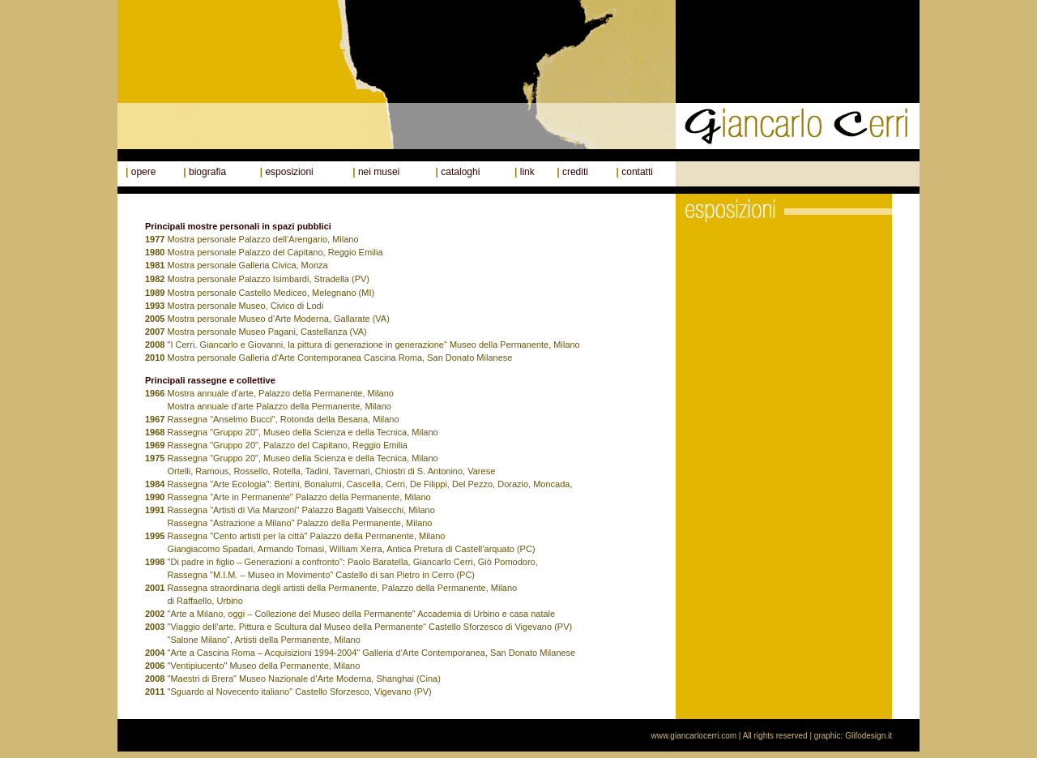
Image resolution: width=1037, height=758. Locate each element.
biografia (207, 172)
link (527, 172)
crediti (575, 172)
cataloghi (460, 172)
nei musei (378, 172)
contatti (637, 172)
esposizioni (289, 172)
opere (143, 172)
